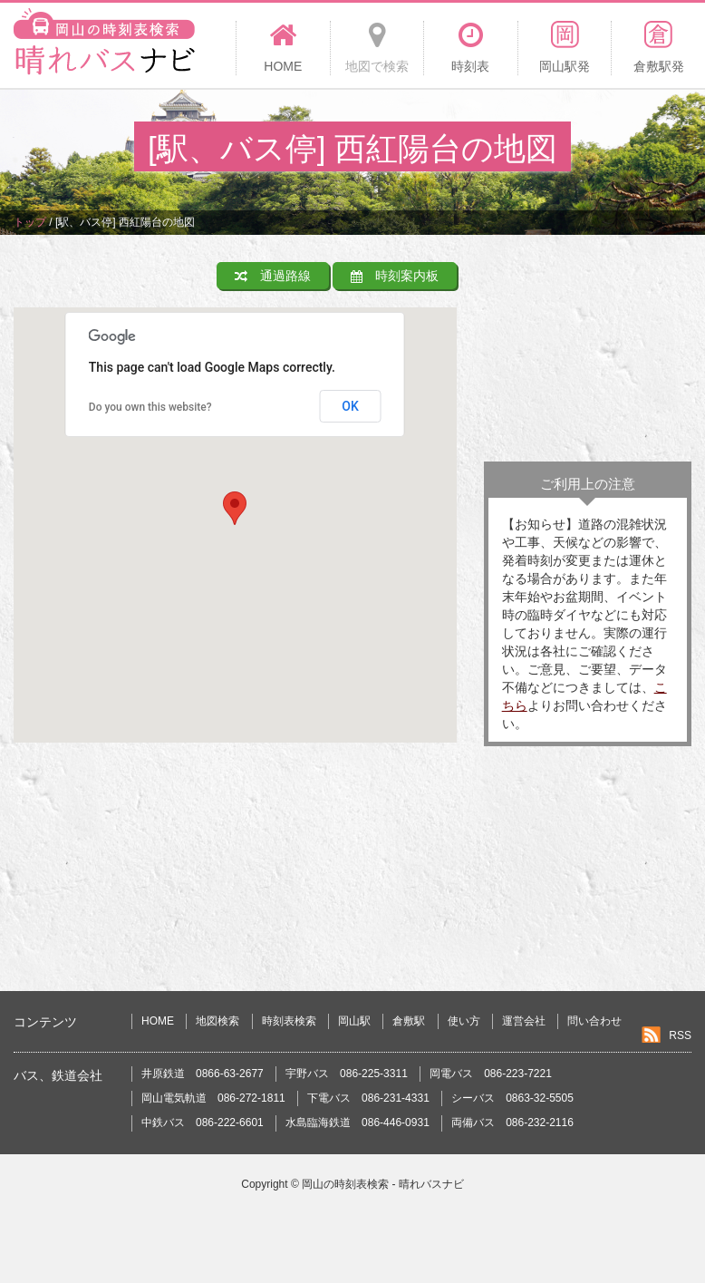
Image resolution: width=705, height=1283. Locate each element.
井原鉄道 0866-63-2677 (202, 1073)
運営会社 (524, 1021)
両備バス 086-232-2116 (512, 1122)
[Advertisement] (587, 352)
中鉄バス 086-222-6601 (202, 1122)
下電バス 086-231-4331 (368, 1098)
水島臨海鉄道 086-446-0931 (357, 1122)
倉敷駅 (408, 1021)
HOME (157, 1021)
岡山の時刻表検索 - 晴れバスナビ (383, 1184)
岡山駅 (354, 1021)
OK (350, 406)
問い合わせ (594, 1021)
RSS (680, 1035)
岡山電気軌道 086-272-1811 (213, 1098)
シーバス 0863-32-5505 (512, 1098)
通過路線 (273, 275)
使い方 (464, 1021)
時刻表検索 (289, 1021)
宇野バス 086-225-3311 (346, 1073)
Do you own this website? (150, 407)
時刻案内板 (395, 275)
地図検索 (217, 1021)
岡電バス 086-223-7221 (491, 1073)
